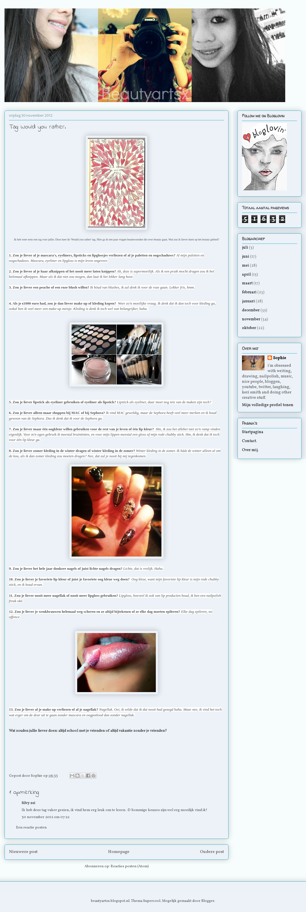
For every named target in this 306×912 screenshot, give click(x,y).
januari (248, 301)
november (251, 319)
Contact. (249, 441)
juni (245, 256)
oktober (249, 328)
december (251, 310)
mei (245, 265)
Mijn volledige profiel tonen (267, 405)
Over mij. (250, 450)
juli (245, 247)
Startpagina (252, 432)
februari (249, 292)
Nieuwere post (23, 852)
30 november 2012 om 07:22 (45, 817)
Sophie (279, 358)
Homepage (118, 852)
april (246, 274)
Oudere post (212, 852)
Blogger (207, 901)
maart (247, 283)
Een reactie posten (31, 827)
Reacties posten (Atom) (130, 866)
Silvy (25, 803)
